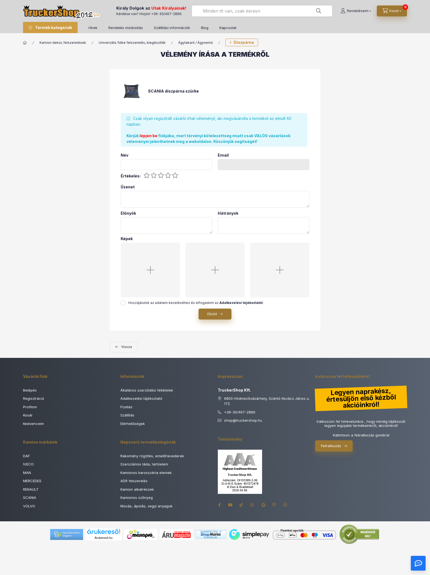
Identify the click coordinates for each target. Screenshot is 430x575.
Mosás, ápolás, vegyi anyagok (146, 506)
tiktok (241, 504)
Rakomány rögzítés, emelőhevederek (152, 456)
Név (124, 155)
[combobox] (262, 10)
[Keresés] (319, 11)
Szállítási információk (172, 27)
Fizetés (126, 407)
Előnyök (128, 213)
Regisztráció (33, 398)
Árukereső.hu (103, 537)
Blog (204, 27)
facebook (219, 504)
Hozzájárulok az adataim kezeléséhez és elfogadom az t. (196, 303)
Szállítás (127, 415)
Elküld (212, 314)
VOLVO (29, 506)
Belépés (30, 390)
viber (274, 504)
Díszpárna (244, 42)
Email (223, 155)
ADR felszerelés (134, 481)
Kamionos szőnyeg (136, 497)
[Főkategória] (25, 42)
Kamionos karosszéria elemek (146, 472)
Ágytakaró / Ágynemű (195, 43)
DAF (26, 456)
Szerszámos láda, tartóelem (144, 464)
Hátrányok (228, 213)
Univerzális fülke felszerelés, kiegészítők (132, 43)
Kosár (28, 415)
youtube (230, 504)
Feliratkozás (331, 446)
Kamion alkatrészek (137, 489)
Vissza (126, 347)
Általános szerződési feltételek (146, 390)
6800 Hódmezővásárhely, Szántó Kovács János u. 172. (267, 401)
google (263, 504)
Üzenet (128, 187)
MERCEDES (32, 481)
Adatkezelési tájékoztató (141, 398)
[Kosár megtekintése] (392, 10)
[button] (50, 27)
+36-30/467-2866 (166, 14)
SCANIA (29, 497)
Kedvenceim (33, 423)
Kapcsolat (227, 27)
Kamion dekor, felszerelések (62, 43)
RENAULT (31, 489)
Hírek (93, 27)
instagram (252, 504)
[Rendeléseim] (356, 10)
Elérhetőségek (132, 423)
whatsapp (285, 504)
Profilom (30, 407)
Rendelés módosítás (125, 27)
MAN (27, 472)
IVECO (28, 464)
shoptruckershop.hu (243, 420)
